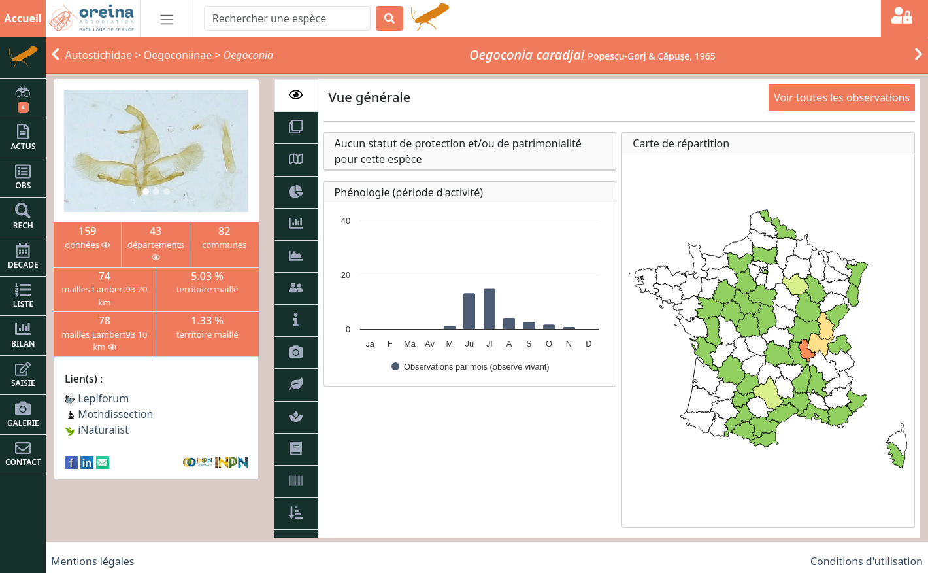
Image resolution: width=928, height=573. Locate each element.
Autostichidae (99, 55)
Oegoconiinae (178, 55)
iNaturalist (97, 430)
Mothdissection (109, 414)
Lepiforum (97, 398)
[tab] (296, 95)
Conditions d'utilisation (866, 561)
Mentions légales (93, 561)
